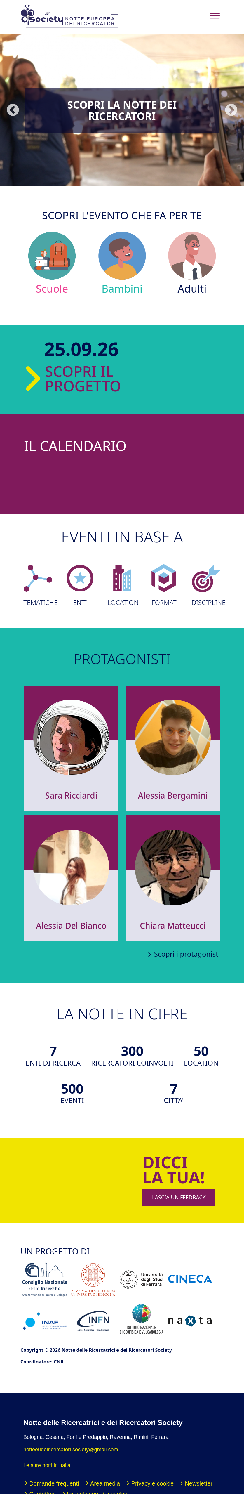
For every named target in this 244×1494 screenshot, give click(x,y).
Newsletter (198, 1483)
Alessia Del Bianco (71, 925)
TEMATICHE (38, 585)
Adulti (192, 263)
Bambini (122, 263)
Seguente (231, 110)
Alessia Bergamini (173, 795)
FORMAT (164, 585)
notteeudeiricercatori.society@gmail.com (70, 1450)
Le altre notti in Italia (46, 1465)
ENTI (80, 585)
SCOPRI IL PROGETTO (69, 378)
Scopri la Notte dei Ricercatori (122, 110)
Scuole (52, 263)
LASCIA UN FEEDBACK (179, 1197)
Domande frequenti (54, 1483)
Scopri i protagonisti (187, 954)
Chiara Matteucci (172, 925)
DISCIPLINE (206, 585)
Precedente (13, 110)
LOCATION (122, 585)
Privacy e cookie (152, 1483)
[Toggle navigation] (215, 15)
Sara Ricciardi (71, 795)
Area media (105, 1483)
